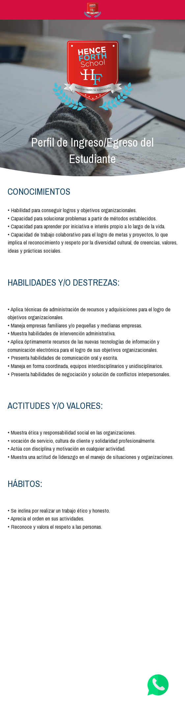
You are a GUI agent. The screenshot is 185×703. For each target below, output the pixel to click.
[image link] (92, 9)
